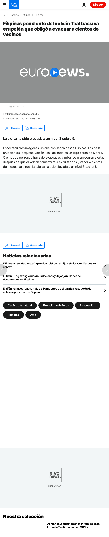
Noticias (14, 15)
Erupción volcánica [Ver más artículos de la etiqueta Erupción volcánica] (56, 305)
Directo (98, 4)
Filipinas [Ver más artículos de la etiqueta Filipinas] (13, 314)
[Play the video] (54, 72)
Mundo (26, 15)
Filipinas (39, 15)
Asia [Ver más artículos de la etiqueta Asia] (33, 314)
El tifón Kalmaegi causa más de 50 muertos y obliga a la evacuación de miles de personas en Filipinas (47, 290)
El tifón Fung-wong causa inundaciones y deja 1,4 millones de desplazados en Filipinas (42, 277)
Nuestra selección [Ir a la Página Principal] (23, 516)
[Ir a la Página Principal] (14, 4)
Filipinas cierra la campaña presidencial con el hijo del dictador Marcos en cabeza (49, 265)
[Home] (4, 15)
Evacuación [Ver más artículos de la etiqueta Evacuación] (87, 305)
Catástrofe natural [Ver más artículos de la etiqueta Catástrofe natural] (20, 305)
